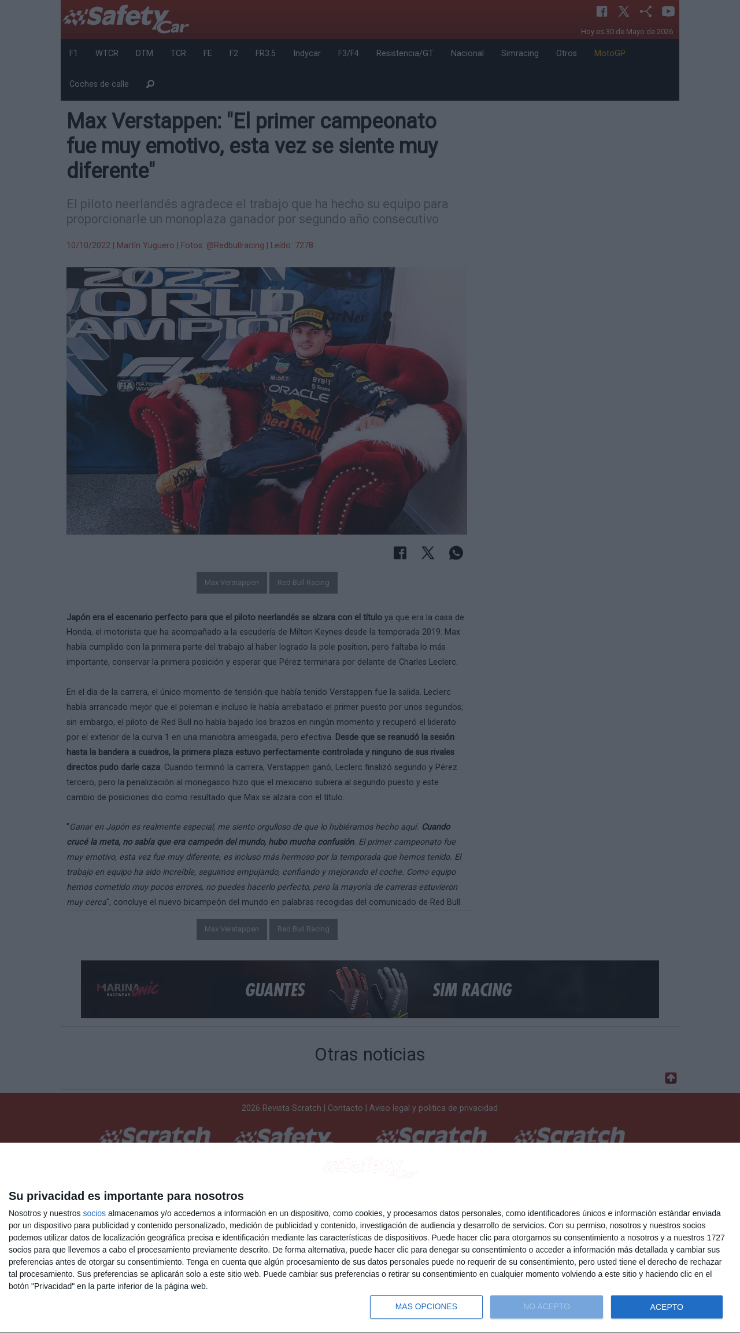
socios (94, 1213)
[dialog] (370, 1238)
